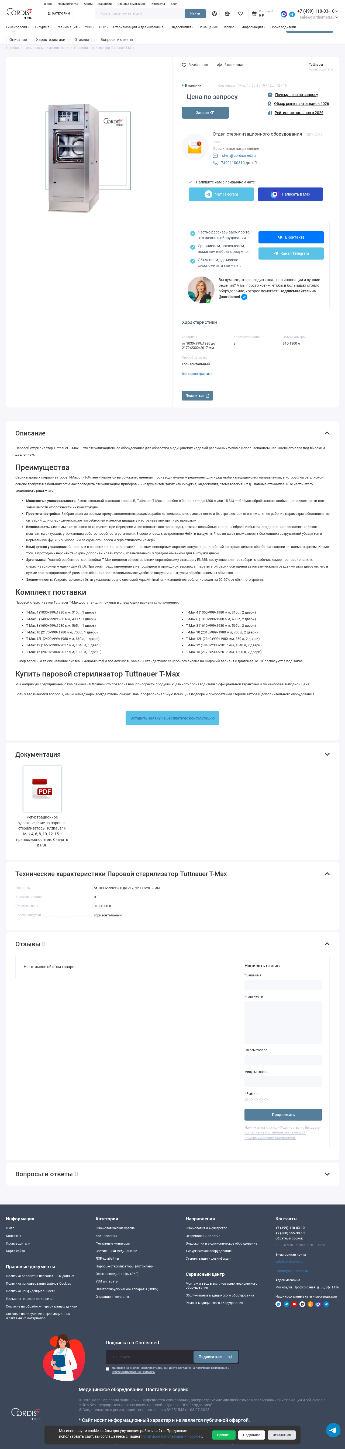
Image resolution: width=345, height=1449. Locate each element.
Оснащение (208, 27)
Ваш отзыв (254, 997)
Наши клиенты (68, 4)
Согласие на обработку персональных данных (41, 1306)
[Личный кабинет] (214, 13)
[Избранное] (240, 13)
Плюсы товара (255, 1050)
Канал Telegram (291, 253)
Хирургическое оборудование (209, 1251)
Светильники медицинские (116, 1251)
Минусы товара (256, 1072)
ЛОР (104, 27)
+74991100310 (232, 163)
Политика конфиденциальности (30, 1291)
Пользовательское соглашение (30, 1299)
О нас (48, 4)
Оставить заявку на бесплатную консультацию (172, 718)
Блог (174, 4)
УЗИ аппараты (107, 1281)
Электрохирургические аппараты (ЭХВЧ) (127, 1289)
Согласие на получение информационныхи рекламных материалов (38, 1316)
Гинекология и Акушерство (206, 1228)
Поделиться (197, 396)
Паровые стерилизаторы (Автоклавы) (125, 1266)
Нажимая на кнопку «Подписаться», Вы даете (170, 1369)
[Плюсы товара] (283, 1060)
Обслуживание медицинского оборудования (220, 1295)
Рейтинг (252, 1094)
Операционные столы (112, 1297)
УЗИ (89, 27)
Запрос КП (205, 113)
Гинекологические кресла (115, 1228)
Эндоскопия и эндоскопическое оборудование (221, 1243)
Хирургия (43, 27)
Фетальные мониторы (113, 1243)
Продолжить (283, 1115)
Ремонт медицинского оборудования (214, 1303)
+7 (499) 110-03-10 (317, 11)
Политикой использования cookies (171, 1436)
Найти (195, 13)
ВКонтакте (291, 237)
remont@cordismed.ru (291, 1271)
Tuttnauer (316, 64)
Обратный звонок (289, 1238)
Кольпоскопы (106, 1236)
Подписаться (216, 1356)
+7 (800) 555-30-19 (290, 1233)
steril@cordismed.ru (239, 155)
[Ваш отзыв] (283, 1022)
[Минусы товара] (283, 1081)
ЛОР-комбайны (107, 1258)
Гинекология (18, 27)
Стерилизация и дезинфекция (139, 27)
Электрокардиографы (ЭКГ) (117, 1274)
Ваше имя (253, 975)
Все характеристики (197, 374)
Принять (223, 1435)
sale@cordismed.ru (289, 1261)
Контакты (158, 4)
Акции (88, 4)
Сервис (229, 27)
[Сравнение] (227, 13)
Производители (283, 27)
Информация (254, 27)
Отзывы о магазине (132, 4)
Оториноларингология (203, 1236)
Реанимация (68, 27)
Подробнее (251, 1435)
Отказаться (282, 1435)
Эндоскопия (182, 27)
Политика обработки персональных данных (40, 1276)
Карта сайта (15, 1251)
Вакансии (105, 4)
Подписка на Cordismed (132, 1342)
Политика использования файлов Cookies (38, 1283)
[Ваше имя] (283, 985)
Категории (59, 13)
